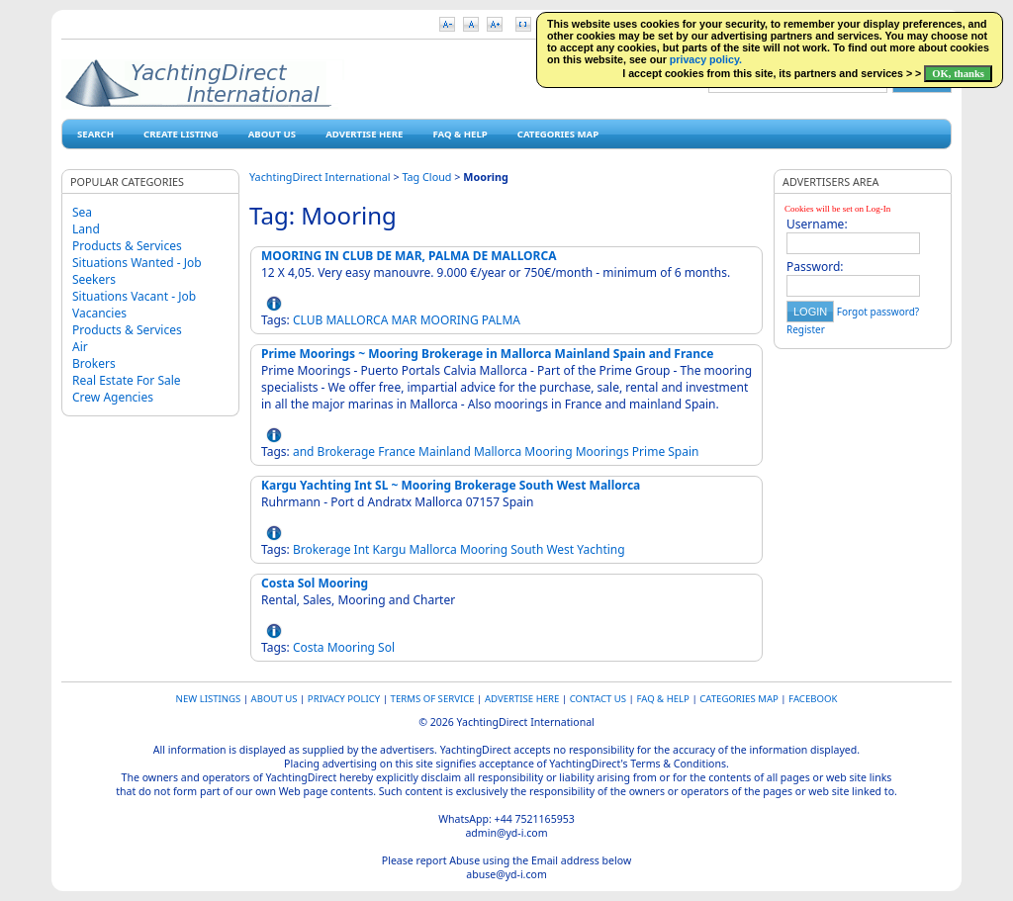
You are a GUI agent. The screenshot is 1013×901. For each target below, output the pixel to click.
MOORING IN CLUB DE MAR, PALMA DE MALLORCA (408, 255)
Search (95, 134)
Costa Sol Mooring (314, 583)
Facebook (812, 698)
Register (805, 329)
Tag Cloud (426, 176)
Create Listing (181, 134)
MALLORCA (356, 320)
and (304, 451)
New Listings (208, 698)
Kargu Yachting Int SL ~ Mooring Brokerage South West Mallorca (450, 485)
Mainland (444, 451)
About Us (272, 134)
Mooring (548, 451)
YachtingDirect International (320, 176)
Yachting (600, 549)
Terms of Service (433, 698)
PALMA (501, 320)
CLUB (307, 320)
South (526, 549)
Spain (683, 451)
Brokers (94, 363)
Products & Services (127, 245)
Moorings (602, 451)
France (396, 451)
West (560, 549)
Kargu (390, 549)
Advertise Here (364, 134)
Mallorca (497, 451)
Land (86, 229)
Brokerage (347, 451)
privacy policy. (706, 59)
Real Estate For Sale (126, 380)
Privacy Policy (344, 698)
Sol (386, 647)
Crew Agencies (112, 397)
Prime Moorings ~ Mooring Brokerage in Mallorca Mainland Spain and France (487, 353)
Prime (648, 451)
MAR (403, 320)
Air (80, 346)
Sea (82, 212)
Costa (308, 647)
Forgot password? (878, 311)
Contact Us (598, 698)
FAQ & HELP (459, 134)
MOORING (449, 320)
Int (362, 549)
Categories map (558, 134)
